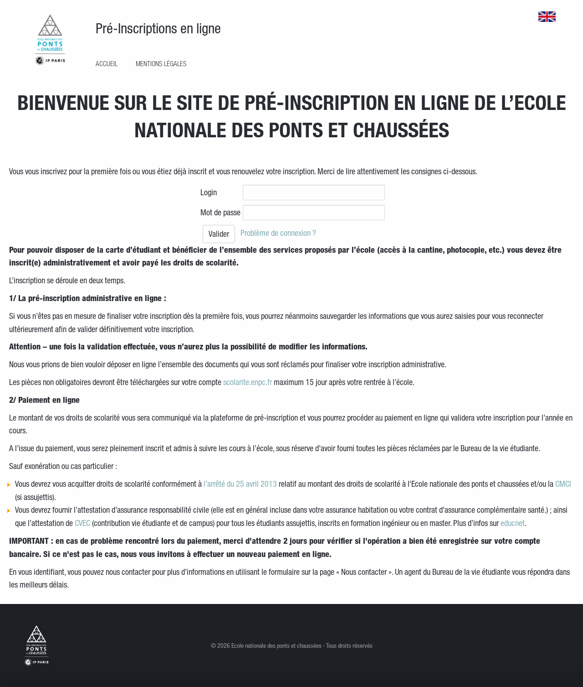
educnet (513, 523)
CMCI (563, 484)
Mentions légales (161, 63)
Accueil (107, 63)
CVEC (82, 523)
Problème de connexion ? (278, 233)
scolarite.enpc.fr (247, 382)
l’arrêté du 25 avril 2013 (240, 484)
